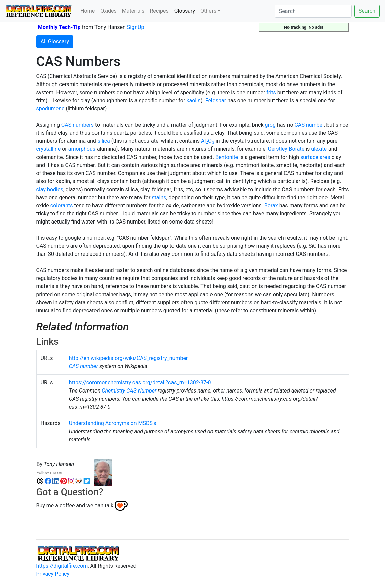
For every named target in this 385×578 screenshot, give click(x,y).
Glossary (186, 10)
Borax (271, 205)
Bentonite (226, 157)
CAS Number (141, 390)
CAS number (309, 125)
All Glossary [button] (55, 41)
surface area (315, 157)
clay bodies (49, 189)
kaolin (193, 100)
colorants (61, 205)
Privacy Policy (53, 574)
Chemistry (113, 390)
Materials (133, 11)
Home (87, 11)
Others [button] (208, 11)
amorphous (81, 149)
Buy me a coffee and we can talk (75, 505)
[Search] (313, 11)
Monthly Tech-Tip (59, 27)
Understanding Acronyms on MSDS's (112, 423)
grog (270, 125)
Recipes (159, 11)
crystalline (48, 149)
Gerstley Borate (286, 149)
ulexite (319, 149)
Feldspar (215, 100)
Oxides (108, 11)
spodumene (50, 108)
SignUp (135, 27)
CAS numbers (77, 125)
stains (159, 197)
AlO (207, 141)
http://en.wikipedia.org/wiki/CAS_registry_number (128, 358)
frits (271, 92)
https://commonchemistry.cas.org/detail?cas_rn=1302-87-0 (140, 382)
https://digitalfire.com (62, 566)
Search (367, 11)
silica (104, 141)
